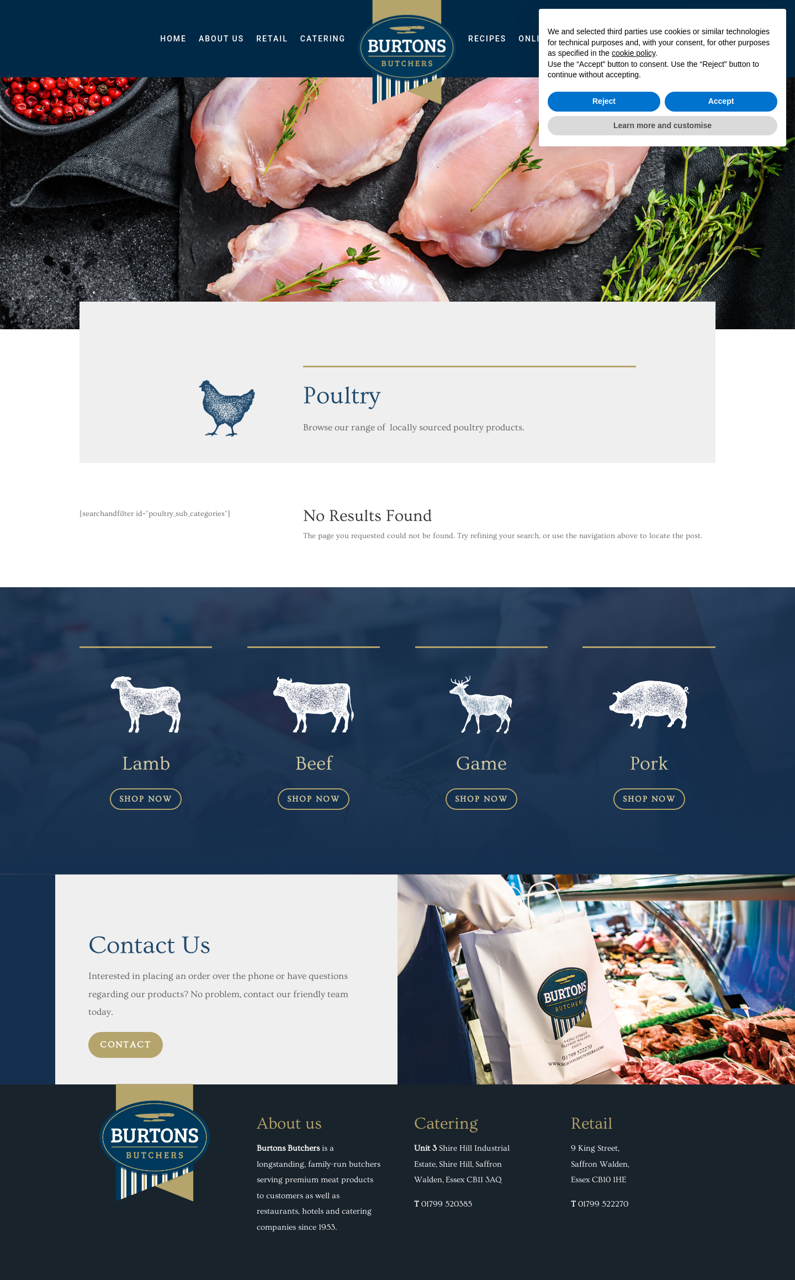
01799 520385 (446, 1204)
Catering (323, 38)
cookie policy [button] (633, 1177)
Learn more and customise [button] (662, 1249)
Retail (272, 38)
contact (125, 1045)
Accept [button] (721, 1225)
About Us (221, 38)
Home (173, 38)
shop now (145, 799)
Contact (613, 38)
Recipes (487, 38)
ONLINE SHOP (549, 38)
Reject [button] (604, 1225)
